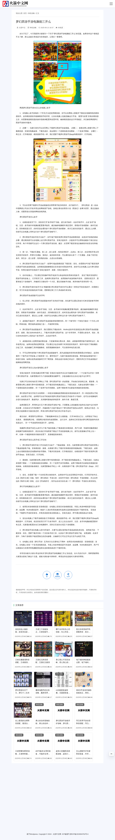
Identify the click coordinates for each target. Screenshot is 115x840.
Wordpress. (34, 834)
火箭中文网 (57, 834)
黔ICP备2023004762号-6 (79, 834)
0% (111, 753)
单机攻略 (31, 13)
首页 (25, 13)
